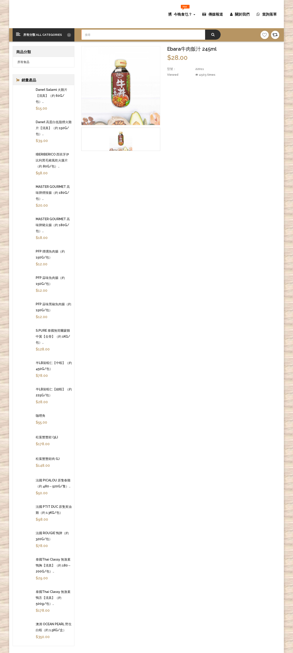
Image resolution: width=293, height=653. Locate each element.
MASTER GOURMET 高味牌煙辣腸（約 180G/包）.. (53, 192)
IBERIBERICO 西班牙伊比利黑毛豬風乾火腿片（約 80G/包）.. (52, 160)
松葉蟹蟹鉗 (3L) (47, 437)
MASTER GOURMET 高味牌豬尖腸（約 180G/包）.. (53, 225)
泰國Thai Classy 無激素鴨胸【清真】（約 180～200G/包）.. (53, 565)
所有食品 (23, 62)
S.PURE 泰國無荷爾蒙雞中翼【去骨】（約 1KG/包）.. (53, 336)
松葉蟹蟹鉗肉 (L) (48, 459)
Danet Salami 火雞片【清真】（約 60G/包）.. (51, 95)
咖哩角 (40, 415)
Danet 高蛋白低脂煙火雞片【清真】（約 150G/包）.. (54, 128)
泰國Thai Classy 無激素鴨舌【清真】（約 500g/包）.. (53, 598)
